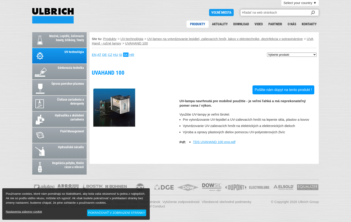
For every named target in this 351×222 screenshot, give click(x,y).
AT (99, 55)
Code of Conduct (152, 206)
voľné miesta (221, 13)
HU (115, 55)
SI (120, 55)
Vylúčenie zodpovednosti (181, 202)
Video (259, 24)
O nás (292, 24)
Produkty (197, 24)
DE (104, 55)
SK (126, 55)
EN (94, 55)
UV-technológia (131, 39)
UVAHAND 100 (53, 15)
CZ (110, 55)
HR (131, 55)
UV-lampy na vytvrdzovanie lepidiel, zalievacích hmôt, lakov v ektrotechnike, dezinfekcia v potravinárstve (225, 39)
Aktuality (220, 24)
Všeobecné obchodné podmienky (226, 202)
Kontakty (309, 24)
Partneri (275, 24)
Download (241, 24)
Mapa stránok (150, 202)
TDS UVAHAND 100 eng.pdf (214, 142)
